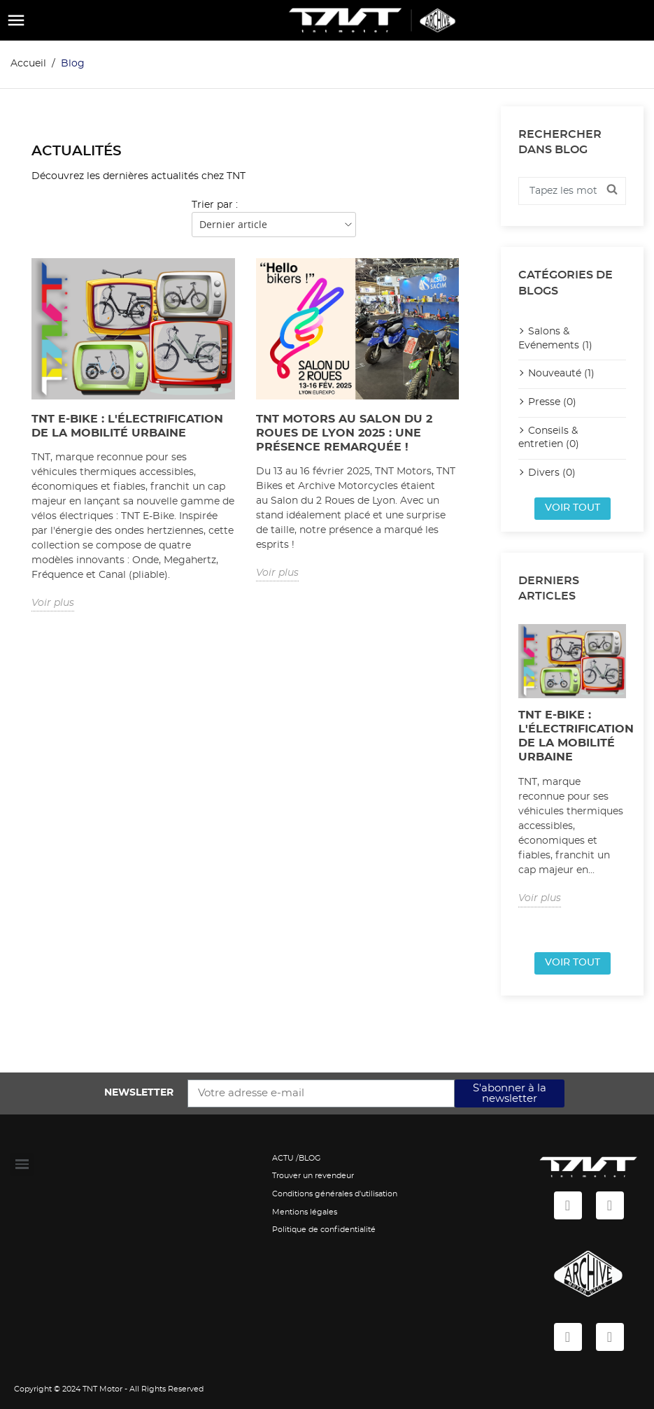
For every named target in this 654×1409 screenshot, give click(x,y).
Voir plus (52, 603)
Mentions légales (304, 1212)
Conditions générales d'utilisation (334, 1194)
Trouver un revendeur (313, 1176)
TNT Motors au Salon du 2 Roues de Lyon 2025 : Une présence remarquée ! (344, 433)
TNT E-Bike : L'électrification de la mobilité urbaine (127, 426)
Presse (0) (552, 402)
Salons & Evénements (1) (555, 339)
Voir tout (572, 508)
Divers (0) (552, 473)
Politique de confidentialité (324, 1229)
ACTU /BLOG (296, 1158)
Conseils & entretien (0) (548, 438)
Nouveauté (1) (561, 373)
